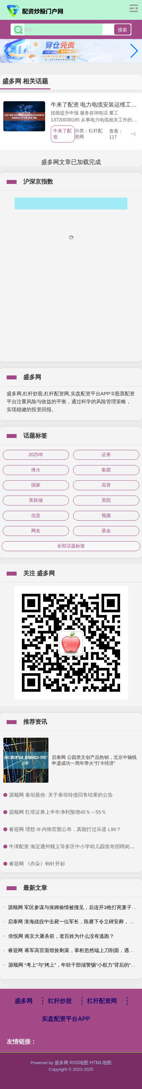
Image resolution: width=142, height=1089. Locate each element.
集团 (106, 469)
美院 (106, 500)
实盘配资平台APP (66, 1019)
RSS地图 (79, 1062)
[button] (134, 51)
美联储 (36, 500)
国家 (35, 485)
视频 (106, 515)
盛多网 (24, 1001)
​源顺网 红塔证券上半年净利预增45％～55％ (57, 812)
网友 (35, 530)
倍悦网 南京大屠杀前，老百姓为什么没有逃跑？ (61, 936)
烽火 (35, 469)
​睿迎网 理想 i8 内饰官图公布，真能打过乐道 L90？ (65, 829)
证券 (106, 454)
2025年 (35, 454)
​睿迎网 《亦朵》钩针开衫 (37, 863)
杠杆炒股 (60, 1001)
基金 (106, 530)
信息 (35, 515)
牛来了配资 (62, 134)
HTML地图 (100, 1062)
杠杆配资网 (102, 1001)
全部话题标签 (71, 545)
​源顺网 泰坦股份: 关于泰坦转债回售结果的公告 (61, 795)
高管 (106, 485)
